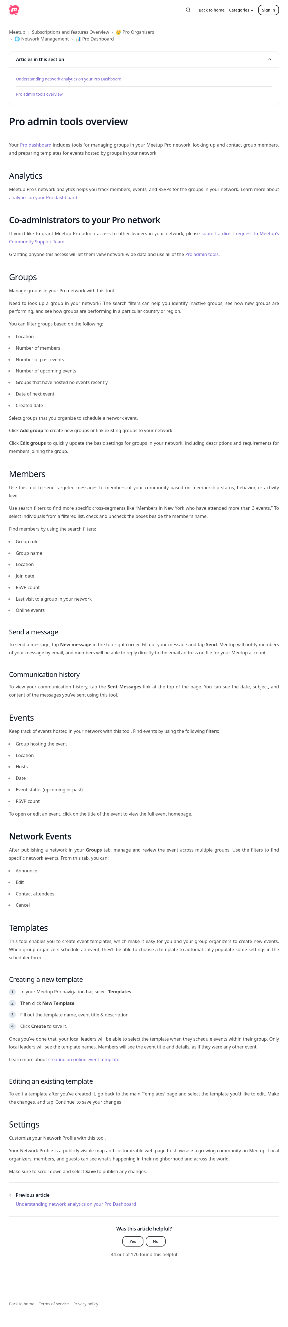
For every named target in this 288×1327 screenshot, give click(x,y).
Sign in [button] (268, 10)
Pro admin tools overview (39, 94)
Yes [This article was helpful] (133, 1241)
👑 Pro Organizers (135, 32)
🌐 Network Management (41, 39)
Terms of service (54, 1303)
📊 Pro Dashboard (94, 39)
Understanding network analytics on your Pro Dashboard (68, 79)
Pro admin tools (202, 254)
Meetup (17, 32)
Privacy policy (85, 1303)
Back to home (212, 10)
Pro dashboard (35, 145)
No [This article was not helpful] (156, 1241)
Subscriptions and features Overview (70, 32)
